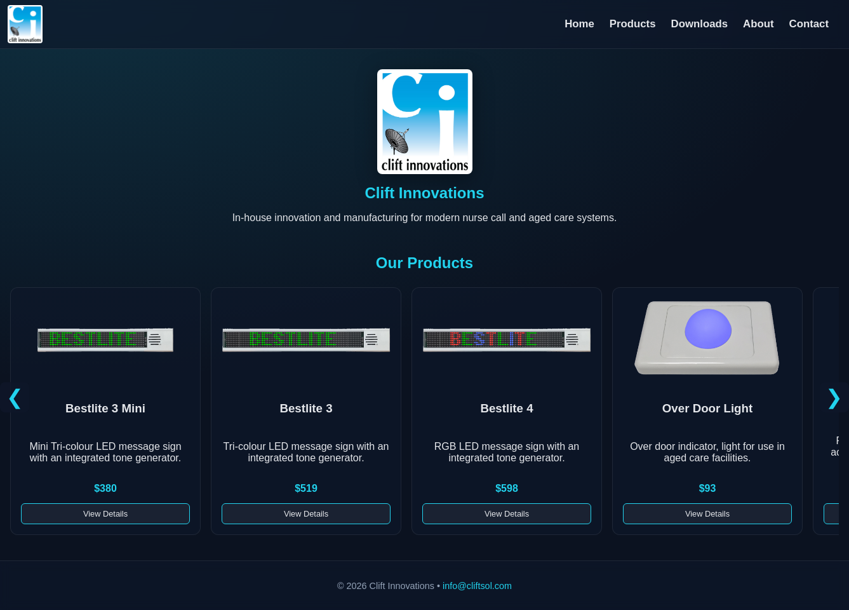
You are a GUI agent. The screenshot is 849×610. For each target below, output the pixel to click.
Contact (809, 24)
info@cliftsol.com (477, 586)
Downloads (699, 24)
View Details (105, 513)
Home (579, 24)
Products (633, 24)
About (758, 24)
